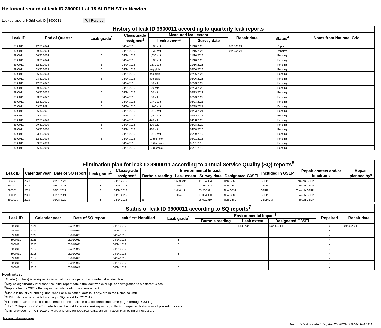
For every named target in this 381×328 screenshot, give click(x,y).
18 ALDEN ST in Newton (118, 8)
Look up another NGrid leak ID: (24, 20)
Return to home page (18, 318)
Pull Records (94, 20)
